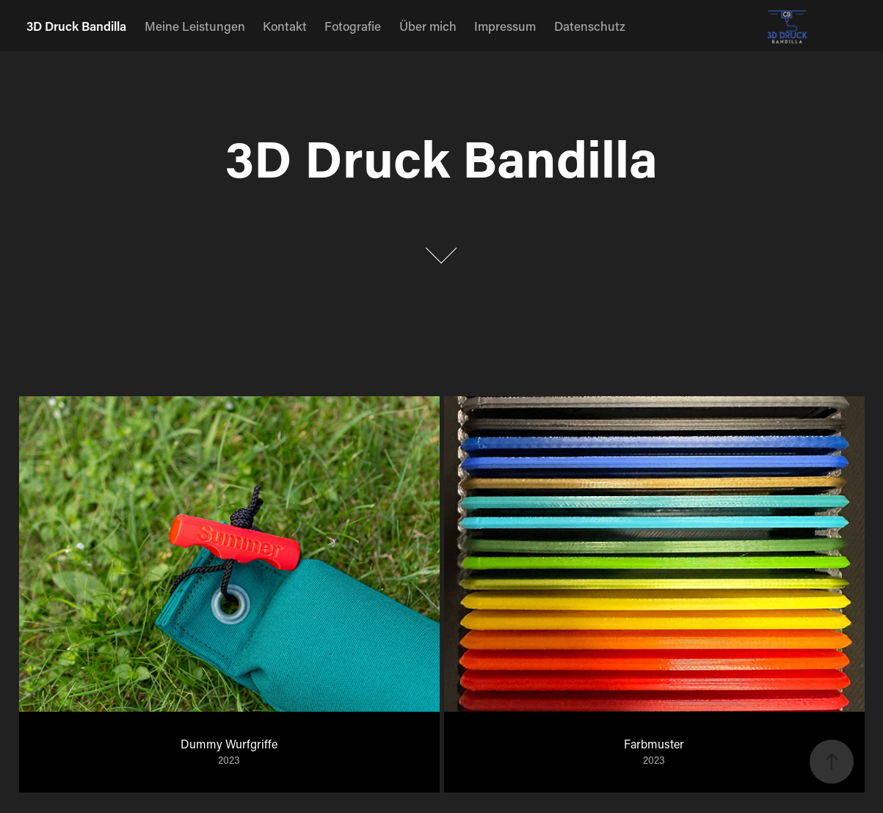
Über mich (428, 26)
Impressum (505, 26)
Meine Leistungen (195, 26)
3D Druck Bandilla (76, 26)
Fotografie (352, 26)
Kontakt (285, 26)
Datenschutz (589, 26)
